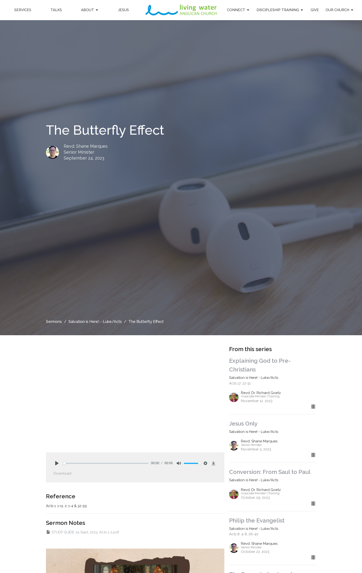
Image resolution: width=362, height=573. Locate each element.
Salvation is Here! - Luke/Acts (95, 321)
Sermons (54, 321)
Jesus (123, 10)
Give (315, 10)
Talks (56, 10)
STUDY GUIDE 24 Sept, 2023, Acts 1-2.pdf (82, 532)
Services (22, 10)
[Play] (57, 463)
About (90, 10)
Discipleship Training (280, 10)
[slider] (106, 463)
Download (62, 473)
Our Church (340, 10)
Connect (238, 10)
